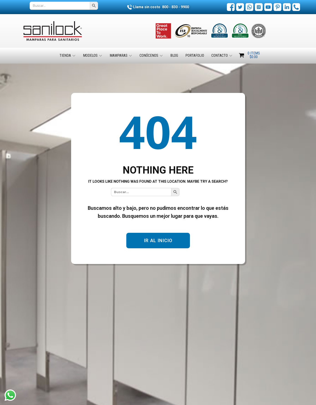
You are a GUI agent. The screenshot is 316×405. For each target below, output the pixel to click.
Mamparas (118, 55)
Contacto (219, 55)
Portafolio (194, 55)
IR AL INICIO (158, 240)
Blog (174, 55)
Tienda (65, 55)
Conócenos (149, 55)
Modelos (90, 55)
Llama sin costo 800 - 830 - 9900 (158, 7)
